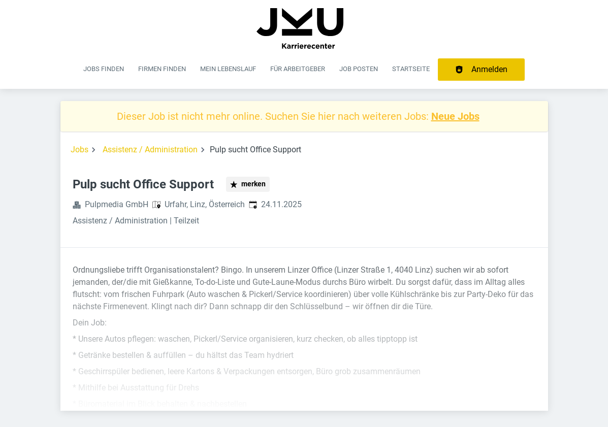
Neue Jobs (455, 116)
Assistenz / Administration (150, 149)
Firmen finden (162, 69)
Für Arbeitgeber (297, 69)
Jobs (79, 149)
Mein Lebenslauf (228, 69)
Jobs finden (103, 69)
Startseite (411, 69)
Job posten (358, 69)
